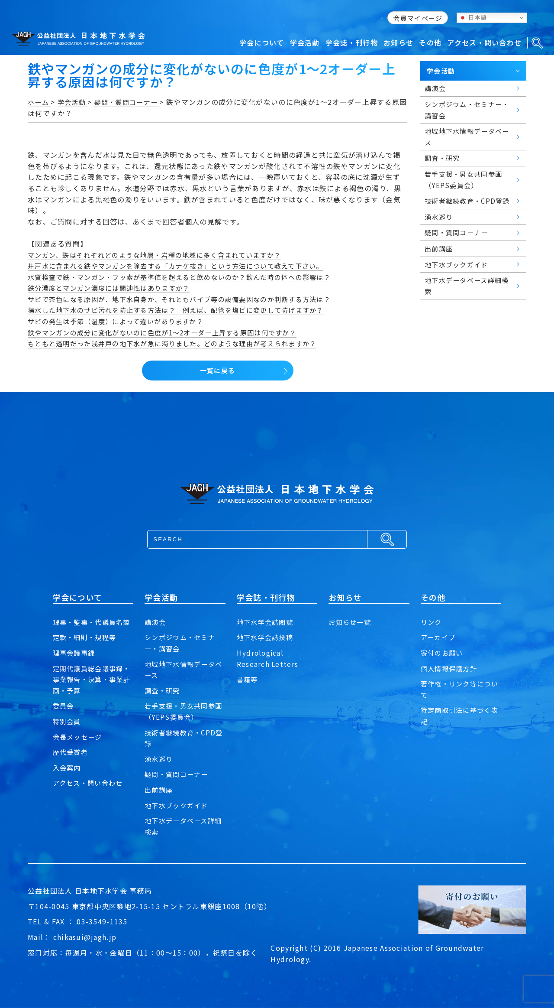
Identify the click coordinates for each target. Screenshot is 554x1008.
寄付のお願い (443, 652)
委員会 (64, 717)
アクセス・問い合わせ (90, 794)
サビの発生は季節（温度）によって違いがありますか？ (121, 321)
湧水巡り (159, 759)
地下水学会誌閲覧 (266, 622)
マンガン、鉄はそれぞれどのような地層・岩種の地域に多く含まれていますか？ (162, 255)
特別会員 (68, 732)
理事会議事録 (75, 664)
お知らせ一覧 (351, 622)
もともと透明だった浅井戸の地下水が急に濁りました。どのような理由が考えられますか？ (181, 343)
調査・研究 (163, 690)
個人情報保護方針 (450, 668)
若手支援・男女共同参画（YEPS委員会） (182, 711)
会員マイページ (417, 18)
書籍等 (248, 679)
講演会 (156, 622)
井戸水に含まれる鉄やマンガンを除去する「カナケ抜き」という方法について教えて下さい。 (184, 265)
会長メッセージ (79, 747)
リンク (432, 622)
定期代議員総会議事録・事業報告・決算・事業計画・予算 (90, 690)
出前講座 (159, 789)
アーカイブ (439, 637)
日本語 (473, 17)
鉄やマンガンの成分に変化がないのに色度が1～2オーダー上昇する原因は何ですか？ (170, 332)
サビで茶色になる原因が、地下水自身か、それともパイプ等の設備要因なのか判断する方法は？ (188, 299)
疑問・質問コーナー (178, 774)
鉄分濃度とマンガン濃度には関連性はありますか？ (114, 288)
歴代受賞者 (71, 763)
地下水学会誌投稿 (266, 637)
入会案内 (68, 778)
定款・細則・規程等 (86, 648)
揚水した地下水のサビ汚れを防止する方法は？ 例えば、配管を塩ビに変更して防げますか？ (185, 310)
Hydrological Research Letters (268, 658)
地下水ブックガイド (178, 805)
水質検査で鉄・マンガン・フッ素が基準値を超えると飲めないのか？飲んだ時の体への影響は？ (188, 277)
